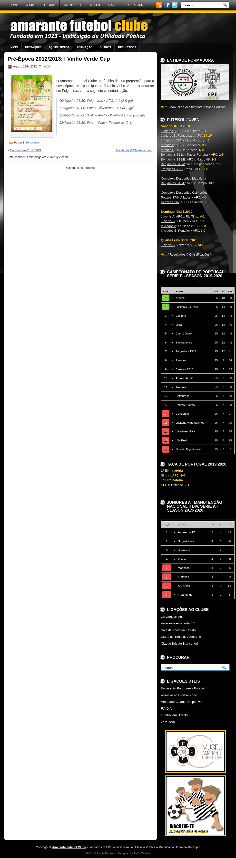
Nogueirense (186, 541)
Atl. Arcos (184, 585)
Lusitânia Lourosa (187, 306)
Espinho (181, 315)
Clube (30, 4)
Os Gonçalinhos (172, 617)
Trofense (181, 387)
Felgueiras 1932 (186, 351)
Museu (95, 4)
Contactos (134, 4)
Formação (84, 47)
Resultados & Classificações (133, 150)
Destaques (33, 47)
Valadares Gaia (185, 431)
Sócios (113, 4)
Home (14, 4)
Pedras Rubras (185, 404)
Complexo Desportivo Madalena (183, 178)
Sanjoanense (184, 342)
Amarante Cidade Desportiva (181, 702)
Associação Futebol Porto (179, 695)
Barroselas (184, 550)
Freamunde (185, 594)
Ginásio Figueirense (188, 449)
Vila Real (181, 440)
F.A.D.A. (167, 708)
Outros (105, 47)
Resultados (127, 47)
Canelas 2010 (184, 369)
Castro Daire (184, 333)
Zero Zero (168, 722)
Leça (179, 324)
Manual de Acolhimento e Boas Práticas (197, 107)
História (49, 4)
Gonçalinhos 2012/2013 (25, 150)
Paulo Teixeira (142, 853)
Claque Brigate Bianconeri (179, 643)
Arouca (180, 297)
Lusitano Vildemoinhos (190, 422)
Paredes (181, 360)
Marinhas (183, 567)
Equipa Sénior (59, 47)
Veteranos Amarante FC (178, 623)
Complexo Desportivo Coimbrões (184, 192)
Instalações (73, 4)
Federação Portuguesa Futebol (183, 688)
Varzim (182, 559)
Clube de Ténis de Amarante (181, 637)
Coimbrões (182, 395)
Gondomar (182, 413)
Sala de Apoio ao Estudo (178, 630)
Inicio (14, 47)
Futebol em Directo (174, 715)
